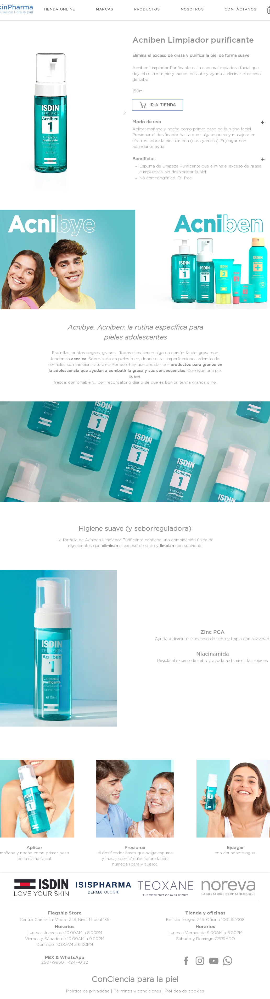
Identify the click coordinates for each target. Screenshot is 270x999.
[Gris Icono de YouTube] (214, 961)
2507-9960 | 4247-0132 (64, 962)
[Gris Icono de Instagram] (200, 961)
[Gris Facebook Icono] (186, 961)
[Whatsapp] (227, 961)
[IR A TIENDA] (157, 105)
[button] (147, 9)
